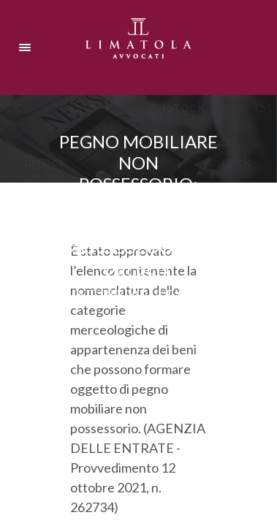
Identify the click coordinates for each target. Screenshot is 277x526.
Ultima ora (184, 294)
